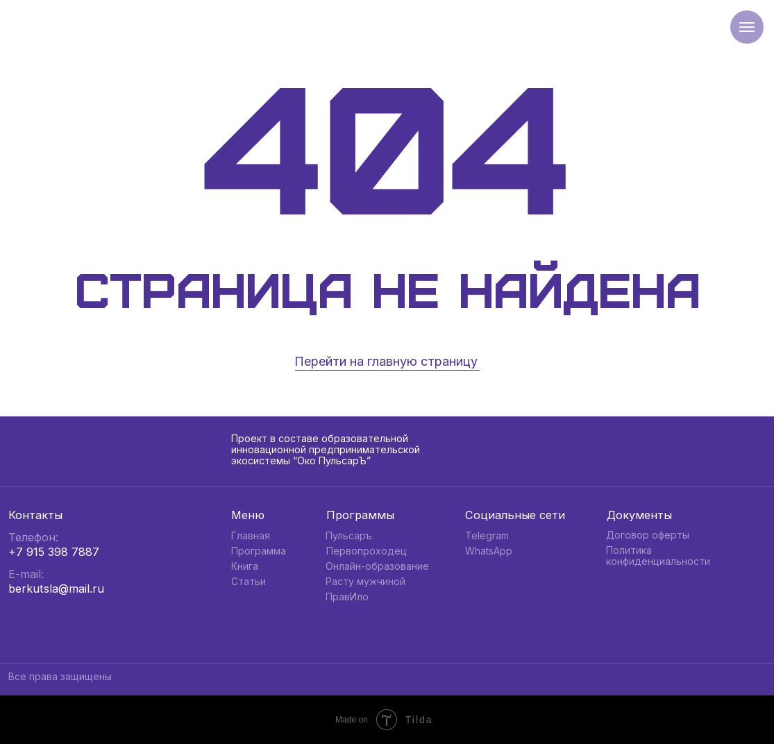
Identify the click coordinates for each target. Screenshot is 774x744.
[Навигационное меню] (747, 27)
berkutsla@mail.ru (56, 588)
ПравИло (347, 596)
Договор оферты (647, 535)
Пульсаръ (349, 535)
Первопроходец (366, 551)
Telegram (487, 535)
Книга (244, 566)
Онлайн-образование (377, 566)
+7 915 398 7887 (53, 552)
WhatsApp (488, 551)
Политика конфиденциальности (658, 556)
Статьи (248, 581)
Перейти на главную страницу (386, 361)
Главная (250, 535)
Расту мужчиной (365, 581)
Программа (258, 551)
